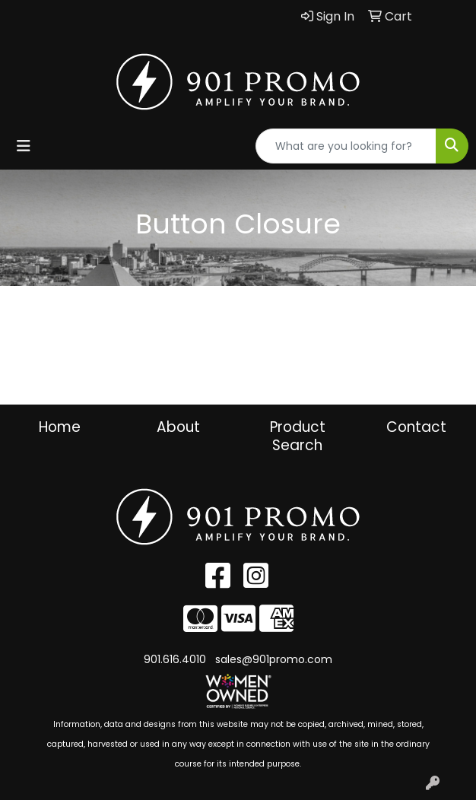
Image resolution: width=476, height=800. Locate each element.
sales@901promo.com (273, 659)
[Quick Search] (345, 146)
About (178, 427)
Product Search (297, 436)
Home (60, 427)
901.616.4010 (175, 659)
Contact (416, 427)
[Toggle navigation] (24, 146)
